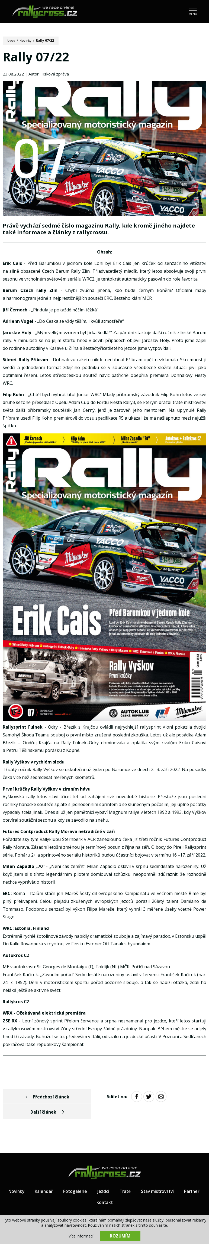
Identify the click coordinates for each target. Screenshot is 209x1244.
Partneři (90, 1188)
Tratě (139, 1177)
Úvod (11, 40)
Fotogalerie (88, 1177)
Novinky (26, 40)
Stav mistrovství (172, 1177)
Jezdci (117, 1177)
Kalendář (56, 1177)
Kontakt (118, 1188)
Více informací (81, 1236)
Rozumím (120, 1236)
